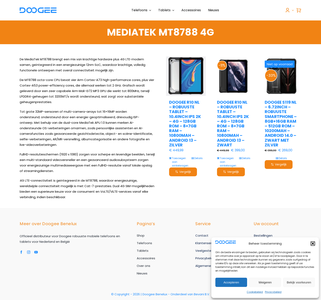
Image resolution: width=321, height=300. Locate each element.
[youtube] (36, 252)
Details (198, 158)
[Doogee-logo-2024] (38, 9)
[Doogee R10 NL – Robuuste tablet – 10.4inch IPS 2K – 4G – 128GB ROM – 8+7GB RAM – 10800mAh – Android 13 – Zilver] (186, 76)
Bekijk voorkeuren (299, 282)
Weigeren (265, 282)
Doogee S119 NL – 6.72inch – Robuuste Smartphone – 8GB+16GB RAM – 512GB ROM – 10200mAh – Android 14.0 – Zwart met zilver (281, 123)
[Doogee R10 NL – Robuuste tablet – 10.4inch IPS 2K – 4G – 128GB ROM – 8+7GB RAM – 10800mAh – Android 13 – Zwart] (233, 76)
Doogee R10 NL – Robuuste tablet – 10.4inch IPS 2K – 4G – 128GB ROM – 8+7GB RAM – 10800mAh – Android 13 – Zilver (185, 123)
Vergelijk (183, 172)
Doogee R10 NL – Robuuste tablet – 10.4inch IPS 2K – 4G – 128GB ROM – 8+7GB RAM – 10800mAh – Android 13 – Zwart (233, 123)
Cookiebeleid (255, 292)
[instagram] (28, 252)
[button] (313, 244)
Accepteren (231, 282)
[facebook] (21, 252)
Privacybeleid (273, 292)
